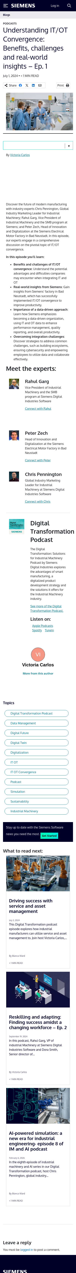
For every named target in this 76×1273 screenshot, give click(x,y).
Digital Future (20, 733)
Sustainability (20, 801)
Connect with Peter (38, 460)
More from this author (38, 673)
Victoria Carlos (20, 155)
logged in (26, 1250)
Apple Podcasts (42, 626)
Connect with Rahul (38, 408)
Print (60, 85)
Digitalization (19, 752)
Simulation (18, 792)
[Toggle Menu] (5, 5)
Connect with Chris (37, 501)
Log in (55, 6)
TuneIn (49, 630)
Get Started (49, 835)
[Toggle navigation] (69, 15)
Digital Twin (19, 743)
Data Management (23, 723)
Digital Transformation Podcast (31, 713)
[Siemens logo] (23, 6)
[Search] (69, 5)
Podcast (16, 782)
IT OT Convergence (23, 772)
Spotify (37, 630)
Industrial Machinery (24, 811)
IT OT (14, 762)
